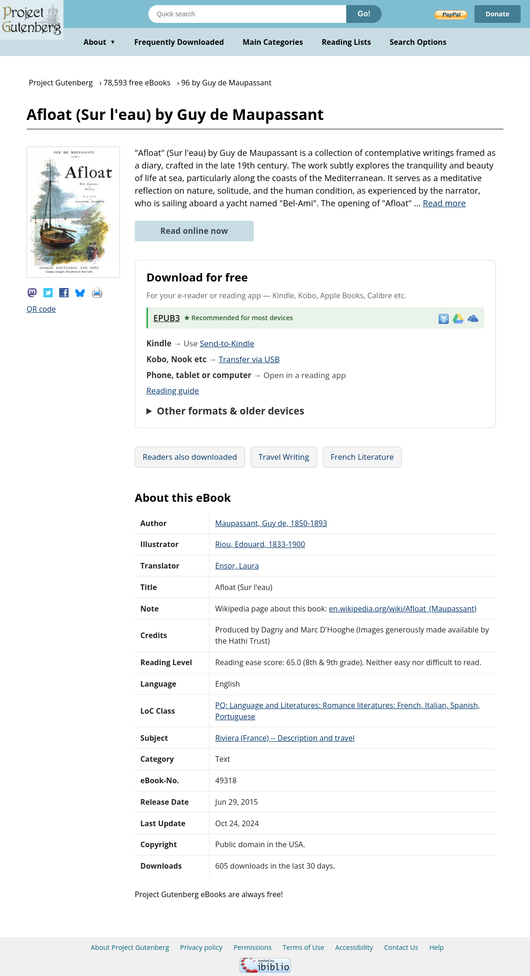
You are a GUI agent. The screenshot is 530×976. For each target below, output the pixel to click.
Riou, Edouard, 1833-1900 (260, 544)
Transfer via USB (249, 359)
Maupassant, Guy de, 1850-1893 (271, 523)
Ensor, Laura (237, 566)
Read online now (194, 230)
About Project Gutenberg (130, 947)
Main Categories (273, 42)
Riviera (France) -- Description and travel (285, 738)
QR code (41, 309)
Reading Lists (346, 42)
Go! (363, 14)
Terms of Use (303, 947)
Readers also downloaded (190, 456)
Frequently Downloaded (179, 42)
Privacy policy (201, 947)
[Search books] (247, 14)
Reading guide (172, 390)
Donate (497, 13)
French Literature (362, 456)
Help (436, 947)
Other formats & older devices (230, 410)
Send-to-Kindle (227, 343)
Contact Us (401, 947)
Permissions (252, 947)
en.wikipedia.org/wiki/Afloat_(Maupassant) (402, 609)
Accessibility (354, 947)
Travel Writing (283, 456)
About (100, 42)
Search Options (418, 42)
